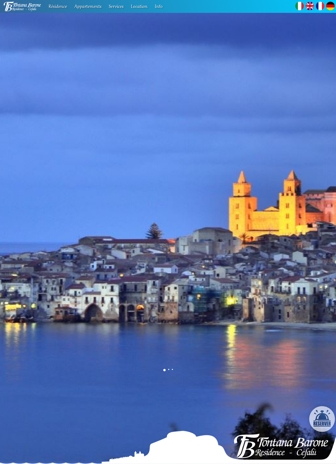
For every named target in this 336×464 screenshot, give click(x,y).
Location (139, 6)
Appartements (88, 6)
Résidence (58, 6)
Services (116, 6)
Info (159, 6)
